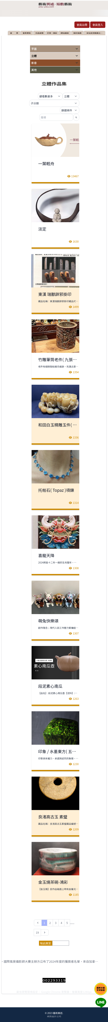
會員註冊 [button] (82, 25)
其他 (34, 70)
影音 (34, 63)
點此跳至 (45, 943)
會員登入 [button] (97, 25)
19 (37, 932)
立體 (34, 56)
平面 (34, 49)
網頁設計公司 (54, 1016)
